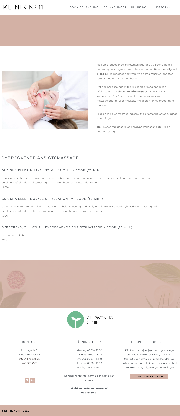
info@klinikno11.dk (29, 358)
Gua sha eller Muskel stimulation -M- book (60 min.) (56, 199)
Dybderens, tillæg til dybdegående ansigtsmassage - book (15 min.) (71, 227)
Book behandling (84, 7)
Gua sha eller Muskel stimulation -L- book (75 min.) (55, 170)
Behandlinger (115, 7)
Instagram (162, 7)
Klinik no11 (140, 7)
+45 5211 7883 (29, 363)
